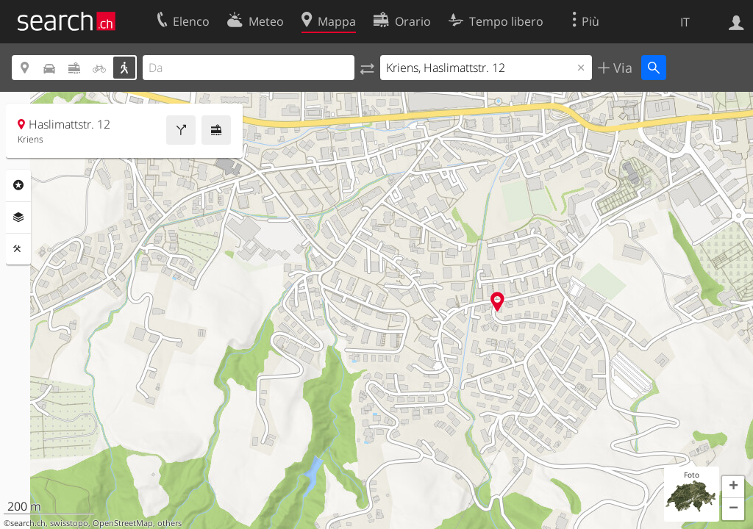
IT (685, 22)
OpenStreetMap (123, 523)
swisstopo (69, 523)
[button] (733, 487)
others (169, 523)
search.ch (28, 523)
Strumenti (18, 249)
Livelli (18, 217)
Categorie (18, 185)
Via (621, 67)
